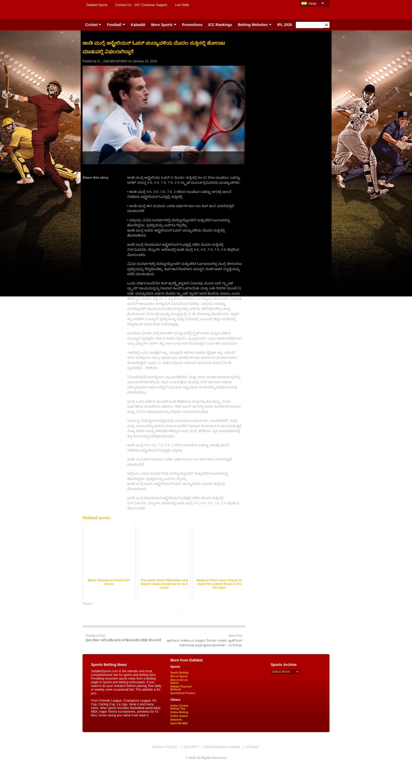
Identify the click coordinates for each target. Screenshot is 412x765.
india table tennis (174, 603)
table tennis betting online (159, 614)
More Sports (162, 25)
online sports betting (194, 608)
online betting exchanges (111, 608)
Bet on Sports (179, 676)
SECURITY (191, 747)
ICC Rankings (220, 25)
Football (114, 25)
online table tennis (225, 608)
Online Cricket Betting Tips (179, 707)
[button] (326, 25)
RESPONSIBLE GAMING (222, 747)
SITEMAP (252, 747)
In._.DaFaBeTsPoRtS (112, 61)
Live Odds (182, 5)
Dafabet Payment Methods (181, 688)
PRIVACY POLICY (165, 747)
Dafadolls (176, 719)
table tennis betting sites (199, 614)
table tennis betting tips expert (174, 619)
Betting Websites (253, 25)
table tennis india (211, 619)
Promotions (192, 25)
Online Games (179, 716)
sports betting (93, 614)
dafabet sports (105, 603)
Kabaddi (138, 25)
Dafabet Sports (96, 5)
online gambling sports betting (154, 608)
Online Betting (179, 712)
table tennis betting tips (131, 619)
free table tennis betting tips (138, 603)
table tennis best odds (121, 614)
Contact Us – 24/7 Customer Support (141, 5)
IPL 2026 (284, 25)
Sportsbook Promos (182, 693)
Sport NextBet (179, 723)
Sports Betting (179, 672)
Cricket (91, 25)
